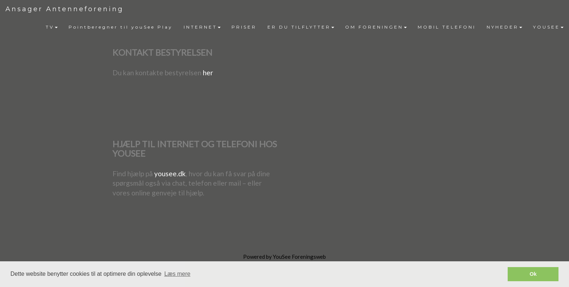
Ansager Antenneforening (64, 9)
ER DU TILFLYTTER (300, 27)
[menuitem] (51, 27)
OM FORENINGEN (376, 27)
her (208, 72)
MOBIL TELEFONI (447, 27)
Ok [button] (533, 274)
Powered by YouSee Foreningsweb (284, 256)
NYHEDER (504, 27)
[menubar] (304, 27)
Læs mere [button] (177, 274)
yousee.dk (170, 173)
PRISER (244, 27)
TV (52, 27)
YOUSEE (548, 27)
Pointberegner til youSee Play (121, 27)
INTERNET (202, 27)
